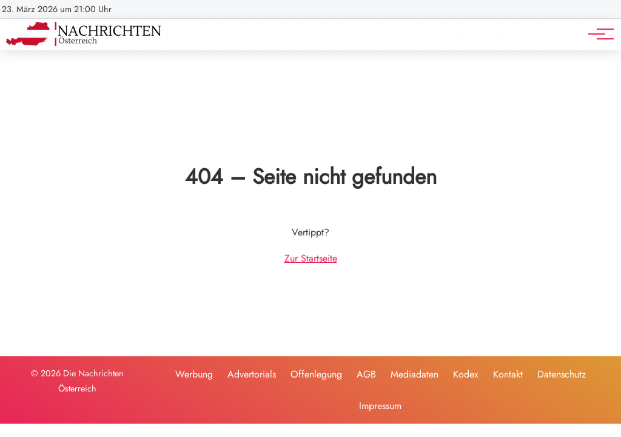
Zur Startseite (310, 258)
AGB (366, 374)
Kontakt (508, 374)
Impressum (380, 406)
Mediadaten (414, 374)
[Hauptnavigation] (596, 34)
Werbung (194, 374)
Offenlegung (316, 374)
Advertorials (251, 374)
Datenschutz (561, 374)
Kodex (465, 374)
